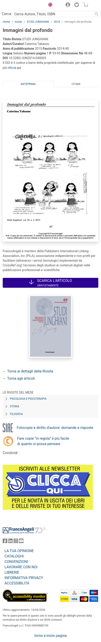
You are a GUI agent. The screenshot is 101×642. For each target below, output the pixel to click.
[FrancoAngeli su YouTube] (21, 542)
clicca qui (14, 67)
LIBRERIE (12, 572)
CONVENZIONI (16, 562)
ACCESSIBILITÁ (17, 583)
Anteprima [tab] (28, 84)
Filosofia (16, 414)
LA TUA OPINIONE (19, 551)
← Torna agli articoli (19, 378)
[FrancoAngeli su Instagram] (16, 542)
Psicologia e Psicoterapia (28, 398)
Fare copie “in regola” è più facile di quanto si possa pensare (43, 441)
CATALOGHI (14, 556)
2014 (57, 21)
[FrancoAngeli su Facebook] (5, 542)
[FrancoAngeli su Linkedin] (10, 542)
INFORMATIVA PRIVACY (24, 578)
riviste (18, 21)
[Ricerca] (96, 14)
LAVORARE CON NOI (21, 567)
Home (6, 21)
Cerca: (7, 14)
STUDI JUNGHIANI (38, 21)
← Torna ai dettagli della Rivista (28, 371)
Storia (14, 406)
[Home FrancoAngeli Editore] (18, 5)
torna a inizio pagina (50, 635)
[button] (49, 5)
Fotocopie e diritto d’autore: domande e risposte (55, 428)
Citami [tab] (75, 84)
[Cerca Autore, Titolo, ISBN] (53, 14)
